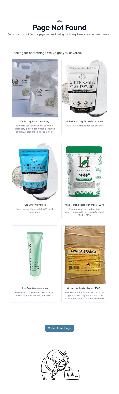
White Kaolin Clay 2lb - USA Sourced (84, 121)
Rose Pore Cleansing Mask (34, 288)
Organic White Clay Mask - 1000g (84, 288)
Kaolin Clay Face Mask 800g (34, 121)
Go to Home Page (59, 328)
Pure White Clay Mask (35, 204)
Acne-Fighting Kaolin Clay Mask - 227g (84, 204)
